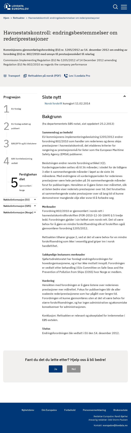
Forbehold (69, 410)
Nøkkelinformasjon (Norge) (18, 212)
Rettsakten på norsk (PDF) (44, 75)
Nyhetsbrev (28, 410)
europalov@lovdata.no (115, 425)
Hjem (6, 17)
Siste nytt (51, 97)
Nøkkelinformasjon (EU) (16, 199)
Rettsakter (19, 17)
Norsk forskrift (53, 103)
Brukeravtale (120, 410)
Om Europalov (49, 410)
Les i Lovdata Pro (79, 75)
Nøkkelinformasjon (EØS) (17, 205)
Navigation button (124, 7)
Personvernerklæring (94, 410)
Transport (14, 75)
